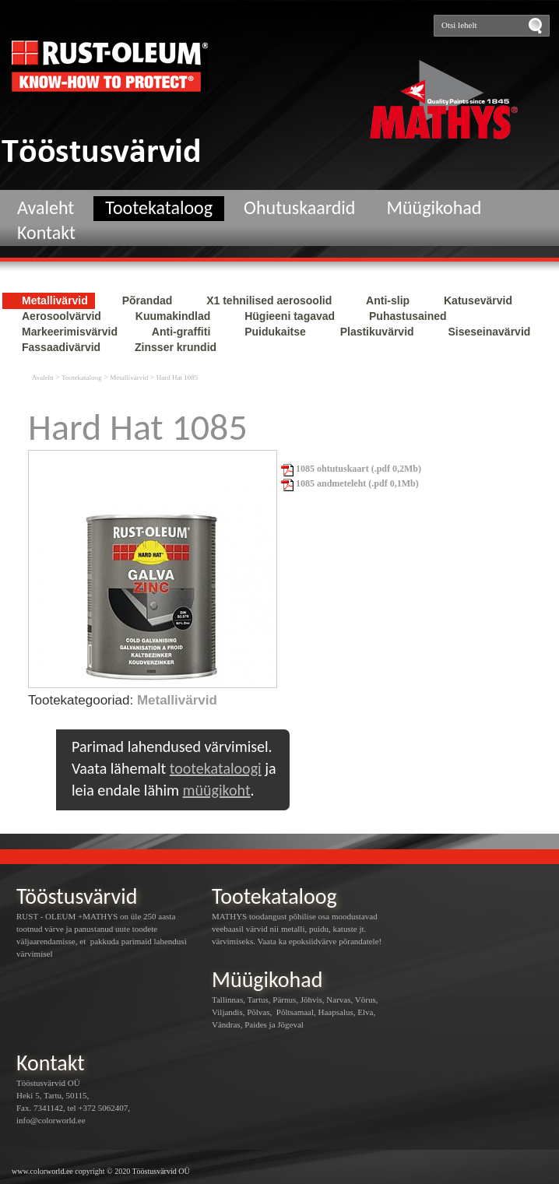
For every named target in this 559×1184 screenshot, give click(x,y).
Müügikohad (433, 207)
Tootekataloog (159, 207)
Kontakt (46, 232)
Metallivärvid (56, 300)
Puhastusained (408, 316)
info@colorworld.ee (51, 1120)
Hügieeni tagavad (291, 316)
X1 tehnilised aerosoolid (270, 300)
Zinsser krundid (175, 347)
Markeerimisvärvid (71, 331)
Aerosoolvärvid (63, 316)
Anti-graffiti (182, 331)
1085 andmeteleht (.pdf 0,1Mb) (350, 483)
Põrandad (148, 300)
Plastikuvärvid (378, 331)
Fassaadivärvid (63, 347)
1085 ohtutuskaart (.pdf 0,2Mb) (351, 468)
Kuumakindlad (174, 316)
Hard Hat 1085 (177, 377)
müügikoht (217, 790)
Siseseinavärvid (489, 331)
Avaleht (45, 207)
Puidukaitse (276, 331)
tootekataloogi (216, 768)
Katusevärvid (478, 300)
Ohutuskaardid (299, 207)
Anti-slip (389, 300)
